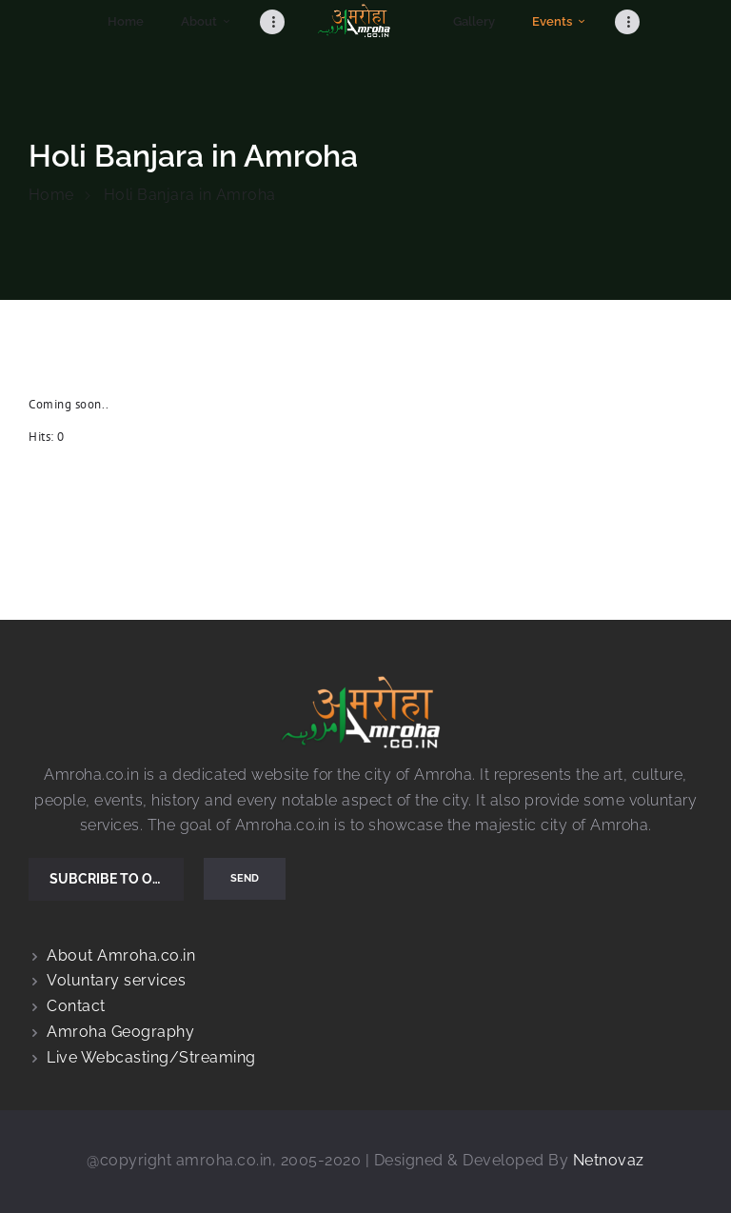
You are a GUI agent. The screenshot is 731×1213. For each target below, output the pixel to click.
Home (51, 195)
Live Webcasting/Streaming (151, 1057)
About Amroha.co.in (121, 955)
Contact (76, 1006)
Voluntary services (116, 980)
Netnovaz (608, 1160)
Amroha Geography (120, 1032)
